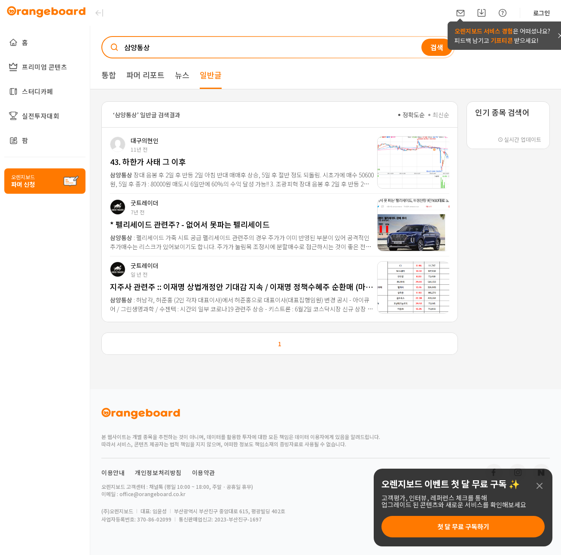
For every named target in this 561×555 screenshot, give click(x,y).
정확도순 (411, 114)
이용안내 (113, 472)
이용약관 (203, 472)
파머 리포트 (145, 75)
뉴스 (182, 75)
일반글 (211, 75)
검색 (436, 47)
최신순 (438, 114)
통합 (108, 75)
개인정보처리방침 (158, 472)
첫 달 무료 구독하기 (463, 526)
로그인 (541, 13)
